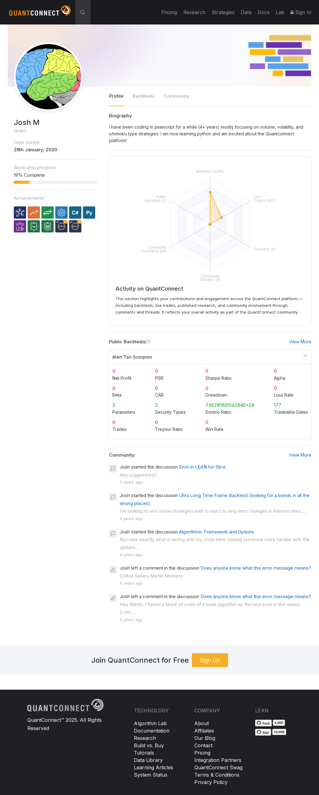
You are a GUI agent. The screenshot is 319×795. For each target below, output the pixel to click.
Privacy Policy (211, 782)
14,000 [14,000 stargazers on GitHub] (279, 731)
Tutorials (144, 753)
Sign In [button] (300, 12)
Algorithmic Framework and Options (216, 532)
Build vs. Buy (149, 745)
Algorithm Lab (150, 723)
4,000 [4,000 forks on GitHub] (278, 722)
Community (176, 96)
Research (194, 12)
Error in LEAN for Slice (202, 467)
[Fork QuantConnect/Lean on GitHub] (263, 723)
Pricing (169, 12)
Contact (203, 745)
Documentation (151, 731)
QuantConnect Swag (218, 767)
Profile (116, 96)
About (201, 723)
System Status (150, 775)
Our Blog (204, 738)
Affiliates (204, 731)
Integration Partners (217, 760)
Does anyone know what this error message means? (255, 568)
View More (300, 341)
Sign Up (210, 660)
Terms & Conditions (216, 775)
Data (246, 12)
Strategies (223, 12)
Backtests (143, 96)
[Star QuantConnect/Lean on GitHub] (263, 732)
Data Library (148, 760)
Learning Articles (153, 767)
